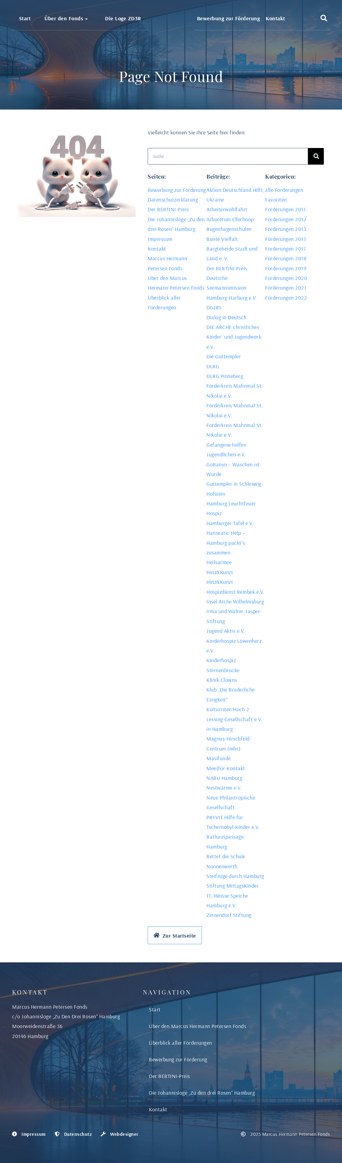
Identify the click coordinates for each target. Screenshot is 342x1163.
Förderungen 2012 (285, 219)
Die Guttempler (223, 356)
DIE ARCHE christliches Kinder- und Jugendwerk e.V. (233, 337)
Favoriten (276, 199)
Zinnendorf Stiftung (229, 915)
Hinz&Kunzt (219, 572)
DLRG (212, 366)
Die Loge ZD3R (123, 18)
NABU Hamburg (224, 777)
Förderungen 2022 (286, 297)
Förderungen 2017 (285, 248)
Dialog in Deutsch (226, 317)
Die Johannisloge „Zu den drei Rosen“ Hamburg (202, 1092)
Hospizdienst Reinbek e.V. (235, 591)
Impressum (160, 238)
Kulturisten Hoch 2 (227, 709)
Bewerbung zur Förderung (228, 18)
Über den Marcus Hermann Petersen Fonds (197, 1026)
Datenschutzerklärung (173, 199)
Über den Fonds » (67, 18)
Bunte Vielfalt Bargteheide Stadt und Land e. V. (232, 248)
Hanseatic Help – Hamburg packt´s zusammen (225, 542)
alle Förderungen (284, 189)
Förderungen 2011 (285, 209)
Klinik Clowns (221, 679)
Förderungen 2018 (285, 258)
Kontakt (275, 18)
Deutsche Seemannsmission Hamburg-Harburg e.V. (231, 287)
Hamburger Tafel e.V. (229, 523)
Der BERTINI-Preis (168, 209)
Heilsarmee (219, 562)
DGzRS (214, 307)
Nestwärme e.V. (224, 787)
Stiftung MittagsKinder (232, 885)
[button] (324, 18)
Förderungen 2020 (286, 277)
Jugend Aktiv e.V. (225, 630)
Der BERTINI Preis (226, 268)
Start (25, 18)
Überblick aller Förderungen (180, 1042)
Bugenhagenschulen (229, 228)
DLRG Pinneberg (224, 376)
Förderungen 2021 (285, 287)
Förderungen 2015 (285, 238)
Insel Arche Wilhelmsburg (235, 601)
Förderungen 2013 (285, 228)
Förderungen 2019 (285, 268)
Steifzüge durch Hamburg (235, 875)
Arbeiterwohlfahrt (227, 209)
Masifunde (218, 758)
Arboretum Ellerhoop (230, 219)
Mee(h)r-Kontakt (225, 768)
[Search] (316, 156)
